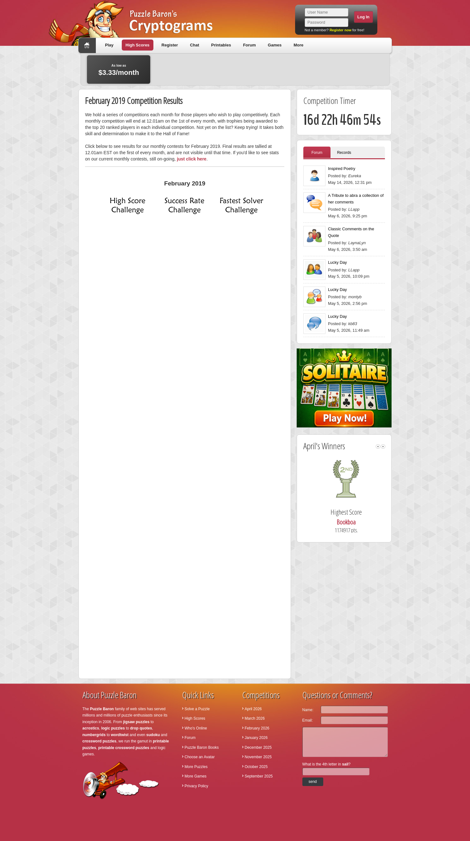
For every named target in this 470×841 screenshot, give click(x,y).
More (298, 45)
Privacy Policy (196, 786)
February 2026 (257, 728)
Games (274, 45)
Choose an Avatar (200, 757)
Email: (307, 720)
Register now (340, 30)
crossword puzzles (99, 741)
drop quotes (141, 728)
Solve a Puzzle (197, 709)
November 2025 (258, 757)
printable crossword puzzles (123, 748)
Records (344, 152)
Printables (221, 45)
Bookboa (355, 522)
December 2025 (258, 747)
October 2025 (256, 767)
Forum (249, 45)
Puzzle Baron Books (202, 747)
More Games (196, 776)
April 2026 (253, 709)
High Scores (138, 45)
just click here (191, 158)
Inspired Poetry (341, 168)
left (378, 446)
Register (170, 45)
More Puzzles (196, 767)
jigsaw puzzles (136, 722)
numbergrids (94, 735)
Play (109, 45)
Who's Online (196, 728)
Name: (307, 710)
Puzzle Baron (102, 709)
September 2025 (259, 776)
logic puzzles (113, 728)
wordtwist (120, 735)
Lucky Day (337, 262)
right (383, 446)
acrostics (91, 728)
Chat (194, 45)
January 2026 (256, 737)
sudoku (153, 735)
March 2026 (255, 718)
